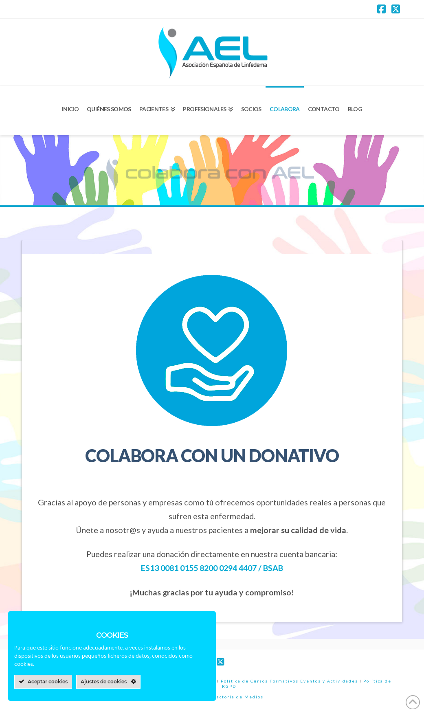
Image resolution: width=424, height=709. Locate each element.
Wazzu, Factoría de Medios (228, 696)
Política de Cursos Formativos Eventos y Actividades (289, 680)
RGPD (229, 686)
